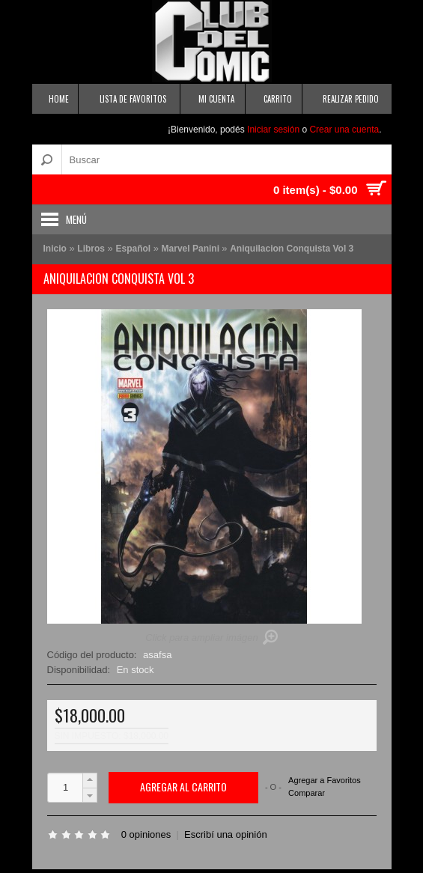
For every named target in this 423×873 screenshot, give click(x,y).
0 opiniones (146, 834)
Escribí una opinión (225, 834)
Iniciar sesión (273, 129)
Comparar (306, 792)
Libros (91, 248)
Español (132, 248)
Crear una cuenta (344, 129)
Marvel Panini (192, 248)
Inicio (55, 248)
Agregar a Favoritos (324, 780)
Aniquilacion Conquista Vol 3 (291, 248)
